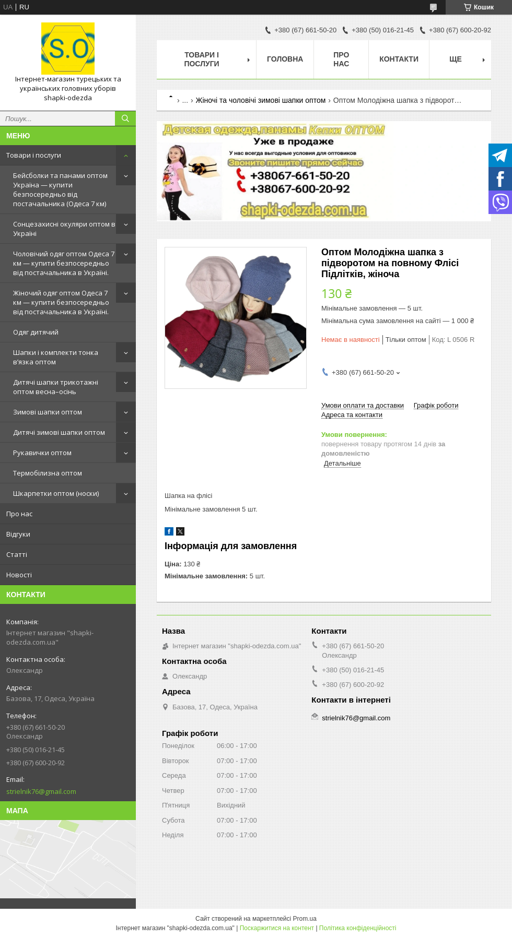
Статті (16, 554)
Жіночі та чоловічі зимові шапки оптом (261, 100)
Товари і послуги (33, 155)
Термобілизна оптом (47, 473)
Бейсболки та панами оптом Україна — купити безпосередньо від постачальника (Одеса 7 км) (60, 189)
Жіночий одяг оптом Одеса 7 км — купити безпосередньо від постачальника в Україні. (61, 302)
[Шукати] (125, 118)
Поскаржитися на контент (277, 928)
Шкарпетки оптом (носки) (56, 493)
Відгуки (18, 534)
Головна (285, 59)
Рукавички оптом (42, 452)
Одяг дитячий (36, 332)
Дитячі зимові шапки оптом (59, 432)
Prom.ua (305, 918)
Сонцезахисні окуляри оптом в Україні (64, 228)
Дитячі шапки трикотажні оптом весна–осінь (55, 386)
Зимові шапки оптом (47, 412)
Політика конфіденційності (358, 928)
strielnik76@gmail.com (41, 791)
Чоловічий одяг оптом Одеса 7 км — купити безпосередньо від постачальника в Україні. (63, 263)
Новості (19, 574)
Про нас (19, 513)
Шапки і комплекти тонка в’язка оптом (55, 357)
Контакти (398, 59)
